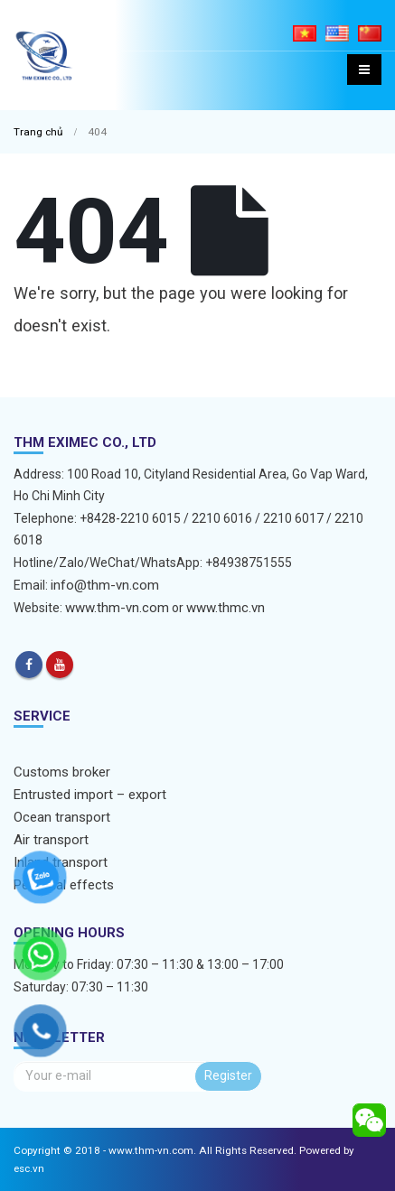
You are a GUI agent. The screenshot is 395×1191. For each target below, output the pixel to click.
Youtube (59, 664)
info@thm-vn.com (105, 585)
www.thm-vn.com (117, 608)
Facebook (28, 664)
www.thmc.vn (225, 608)
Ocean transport (62, 817)
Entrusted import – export (90, 794)
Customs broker (62, 772)
